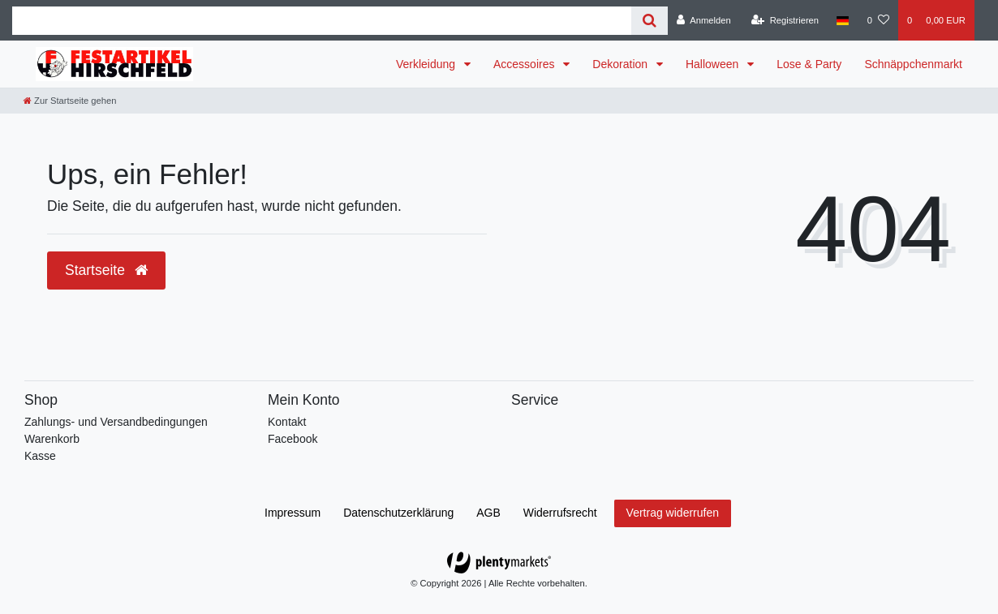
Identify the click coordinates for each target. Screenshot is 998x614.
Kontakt (287, 421)
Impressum (292, 512)
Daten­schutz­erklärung (398, 512)
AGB (488, 512)
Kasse (40, 455)
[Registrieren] (785, 20)
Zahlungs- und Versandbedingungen (116, 421)
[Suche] (649, 20)
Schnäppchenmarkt (913, 64)
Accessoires (525, 64)
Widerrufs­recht (560, 512)
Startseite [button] (106, 270)
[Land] (843, 20)
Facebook (292, 438)
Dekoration (621, 64)
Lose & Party (808, 64)
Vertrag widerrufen (672, 512)
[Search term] (321, 20)
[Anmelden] (704, 20)
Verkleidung (427, 64)
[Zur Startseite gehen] (70, 100)
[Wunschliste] (878, 20)
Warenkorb (52, 438)
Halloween (714, 64)
